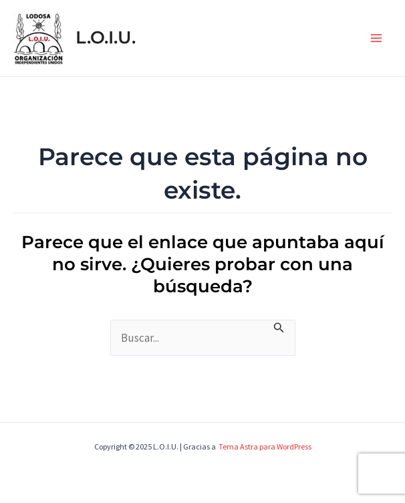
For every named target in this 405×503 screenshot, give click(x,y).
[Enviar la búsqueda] (279, 327)
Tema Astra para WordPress (265, 446)
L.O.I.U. (106, 37)
